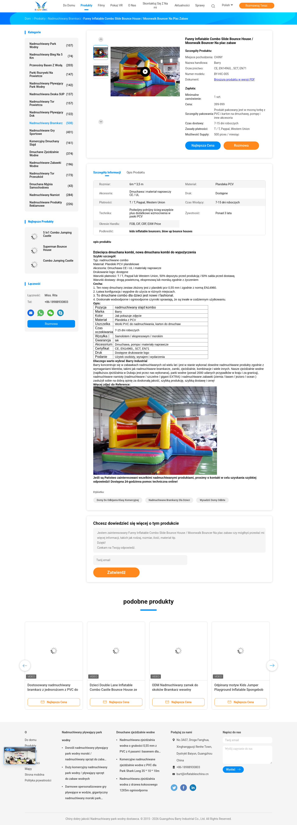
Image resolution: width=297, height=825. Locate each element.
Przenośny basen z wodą (51, 65)
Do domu (31, 740)
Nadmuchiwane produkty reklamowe (51, 204)
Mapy (28, 768)
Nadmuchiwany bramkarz (51, 123)
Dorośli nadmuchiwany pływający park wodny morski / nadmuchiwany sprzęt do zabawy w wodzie (86, 754)
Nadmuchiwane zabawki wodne (51, 164)
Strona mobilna (34, 774)
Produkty (30, 745)
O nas (28, 757)
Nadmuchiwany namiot (51, 195)
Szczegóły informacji (107, 172)
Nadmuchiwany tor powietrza (51, 103)
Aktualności (32, 763)
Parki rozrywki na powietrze (51, 74)
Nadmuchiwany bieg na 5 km (51, 56)
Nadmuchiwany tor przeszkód (51, 175)
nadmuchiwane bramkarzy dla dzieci (169, 500)
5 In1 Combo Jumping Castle (57, 234)
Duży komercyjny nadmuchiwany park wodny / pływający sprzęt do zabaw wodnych (86, 773)
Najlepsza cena (202, 145)
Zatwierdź (116, 572)
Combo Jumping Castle (58, 260)
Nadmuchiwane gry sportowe (51, 132)
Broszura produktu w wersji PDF (234, 79)
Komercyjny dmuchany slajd (51, 143)
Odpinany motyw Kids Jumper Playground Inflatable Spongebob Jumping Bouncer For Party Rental (239, 689)
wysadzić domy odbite (212, 500)
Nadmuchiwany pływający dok (51, 114)
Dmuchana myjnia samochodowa (51, 186)
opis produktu (136, 172)
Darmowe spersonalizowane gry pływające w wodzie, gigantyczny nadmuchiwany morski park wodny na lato (86, 793)
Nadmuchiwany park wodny (51, 45)
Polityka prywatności (38, 780)
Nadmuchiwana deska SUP (51, 94)
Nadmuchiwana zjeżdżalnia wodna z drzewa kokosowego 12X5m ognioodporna (139, 784)
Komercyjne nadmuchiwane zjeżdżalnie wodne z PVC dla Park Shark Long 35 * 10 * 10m (139, 765)
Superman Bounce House (55, 248)
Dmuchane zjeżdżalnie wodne (51, 153)
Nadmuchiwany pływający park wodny (51, 85)
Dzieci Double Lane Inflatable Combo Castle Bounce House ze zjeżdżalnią (113, 689)
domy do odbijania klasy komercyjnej (118, 500)
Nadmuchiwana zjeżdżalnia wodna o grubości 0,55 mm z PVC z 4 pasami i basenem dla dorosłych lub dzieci (139, 746)
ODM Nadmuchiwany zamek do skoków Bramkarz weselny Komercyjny (175, 689)
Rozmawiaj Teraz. (256, 5)
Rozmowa (51, 323)
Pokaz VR (31, 751)
